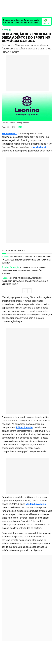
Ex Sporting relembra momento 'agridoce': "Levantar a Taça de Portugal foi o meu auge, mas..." (25, 281)
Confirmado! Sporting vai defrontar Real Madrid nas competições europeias (24, 270)
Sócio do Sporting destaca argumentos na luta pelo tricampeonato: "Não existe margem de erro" (26, 259)
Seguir (46, 21)
